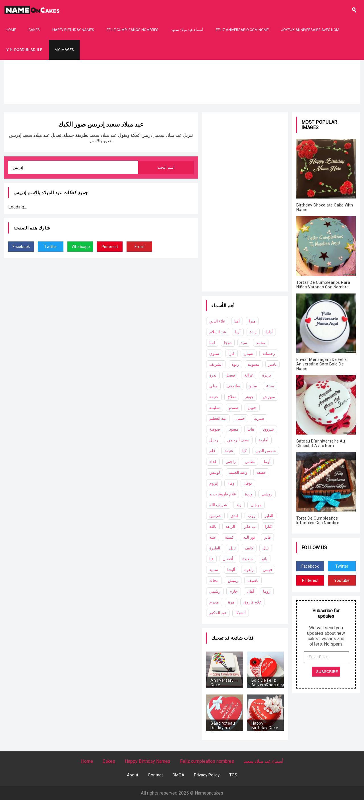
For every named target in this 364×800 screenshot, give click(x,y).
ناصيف (252, 580)
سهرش (269, 396)
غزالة (248, 375)
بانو (264, 559)
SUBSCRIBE (327, 671)
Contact (155, 775)
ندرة (212, 375)
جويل (252, 407)
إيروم (213, 483)
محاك (214, 580)
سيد (244, 342)
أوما (267, 461)
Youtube (341, 580)
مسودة (253, 364)
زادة (253, 332)
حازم (233, 591)
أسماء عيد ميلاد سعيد (187, 30)
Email (139, 246)
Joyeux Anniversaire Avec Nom (310, 30)
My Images (64, 49)
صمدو (234, 407)
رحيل (213, 440)
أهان (250, 591)
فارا (231, 353)
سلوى (214, 353)
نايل (232, 548)
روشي (267, 494)
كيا (244, 450)
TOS (233, 775)
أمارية (263, 440)
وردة (249, 494)
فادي (235, 515)
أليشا (231, 569)
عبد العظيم (218, 418)
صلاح (232, 396)
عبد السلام (217, 332)
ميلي (213, 386)
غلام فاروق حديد (222, 494)
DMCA (178, 775)
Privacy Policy (207, 775)
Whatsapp (81, 246)
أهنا (237, 321)
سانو (253, 386)
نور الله (249, 537)
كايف (249, 548)
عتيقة (228, 450)
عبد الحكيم (217, 613)
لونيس (214, 472)
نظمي (250, 461)
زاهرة (249, 569)
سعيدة (247, 559)
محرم (214, 602)
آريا (238, 332)
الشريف (216, 364)
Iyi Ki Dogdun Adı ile (24, 49)
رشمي (214, 591)
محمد (260, 342)
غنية (212, 537)
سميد (213, 569)
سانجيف (233, 386)
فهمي (267, 569)
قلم (212, 450)
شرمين (215, 515)
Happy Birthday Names (73, 30)
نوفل (248, 483)
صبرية (259, 418)
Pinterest (110, 246)
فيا (211, 559)
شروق (268, 429)
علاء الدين (217, 321)
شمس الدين (266, 450)
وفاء (231, 483)
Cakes (34, 30)
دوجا (227, 342)
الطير (268, 515)
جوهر (249, 396)
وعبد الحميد (238, 472)
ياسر (272, 364)
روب (251, 515)
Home (11, 30)
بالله (212, 526)
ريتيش (233, 580)
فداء (212, 461)
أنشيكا (240, 613)
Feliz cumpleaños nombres (132, 30)
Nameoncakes (209, 793)
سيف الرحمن (238, 440)
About (132, 775)
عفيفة (261, 472)
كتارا (268, 526)
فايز (267, 537)
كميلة (229, 537)
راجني (231, 461)
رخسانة (268, 353)
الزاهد (230, 526)
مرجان (256, 505)
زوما (266, 591)
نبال (265, 548)
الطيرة (214, 548)
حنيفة (213, 396)
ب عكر (250, 526)
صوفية (214, 429)
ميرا (252, 321)
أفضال (228, 559)
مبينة (270, 386)
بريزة (266, 375)
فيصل (230, 375)
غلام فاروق (252, 602)
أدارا (269, 332)
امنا (212, 342)
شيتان (248, 353)
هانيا (250, 429)
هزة (231, 602)
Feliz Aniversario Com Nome (242, 30)
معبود (233, 429)
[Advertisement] (182, 99)
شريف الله (218, 505)
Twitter (50, 246)
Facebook (21, 246)
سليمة (214, 407)
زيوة (235, 364)
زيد (238, 505)
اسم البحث (166, 167)
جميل (240, 418)
